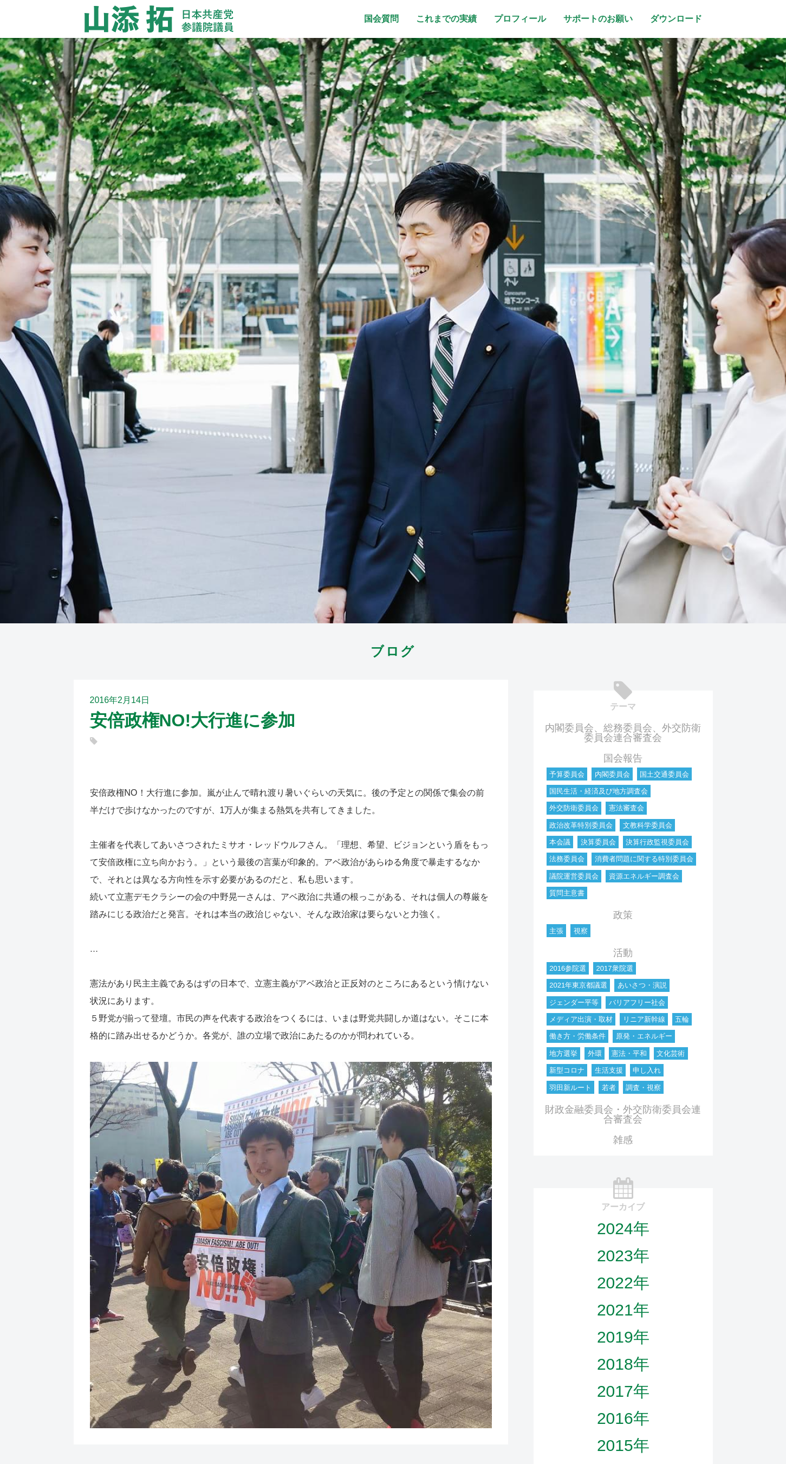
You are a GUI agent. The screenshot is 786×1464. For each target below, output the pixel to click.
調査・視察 (643, 1088)
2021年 (623, 1310)
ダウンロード (676, 18)
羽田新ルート (570, 1088)
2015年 (623, 1445)
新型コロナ (566, 1070)
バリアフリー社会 (637, 1002)
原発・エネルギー (644, 1036)
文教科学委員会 (647, 825)
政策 (623, 915)
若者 (609, 1088)
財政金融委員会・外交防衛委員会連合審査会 (623, 1114)
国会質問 (381, 18)
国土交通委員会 (664, 774)
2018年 (623, 1364)
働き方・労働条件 (577, 1036)
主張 (556, 931)
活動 (623, 952)
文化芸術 (671, 1053)
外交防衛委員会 (574, 808)
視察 (581, 931)
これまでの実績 (446, 18)
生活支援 (609, 1070)
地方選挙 (563, 1053)
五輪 (682, 1019)
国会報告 (622, 758)
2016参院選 (567, 968)
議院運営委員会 (574, 876)
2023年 (623, 1256)
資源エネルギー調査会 (644, 876)
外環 (595, 1053)
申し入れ (647, 1070)
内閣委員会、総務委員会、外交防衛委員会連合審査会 (623, 733)
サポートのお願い (598, 18)
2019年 (623, 1337)
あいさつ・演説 (642, 985)
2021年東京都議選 (578, 985)
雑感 (623, 1139)
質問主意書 (566, 893)
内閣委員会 (612, 774)
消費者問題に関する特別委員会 (644, 859)
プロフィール (520, 18)
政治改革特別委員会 (581, 825)
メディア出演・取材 (581, 1019)
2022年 (623, 1283)
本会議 (559, 842)
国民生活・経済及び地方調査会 (598, 791)
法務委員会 (566, 859)
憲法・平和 (629, 1053)
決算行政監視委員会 (657, 842)
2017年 (623, 1391)
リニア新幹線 (644, 1019)
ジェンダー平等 (574, 1002)
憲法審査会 (626, 808)
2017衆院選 (614, 968)
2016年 (623, 1418)
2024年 (623, 1228)
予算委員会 (566, 774)
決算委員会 (598, 842)
